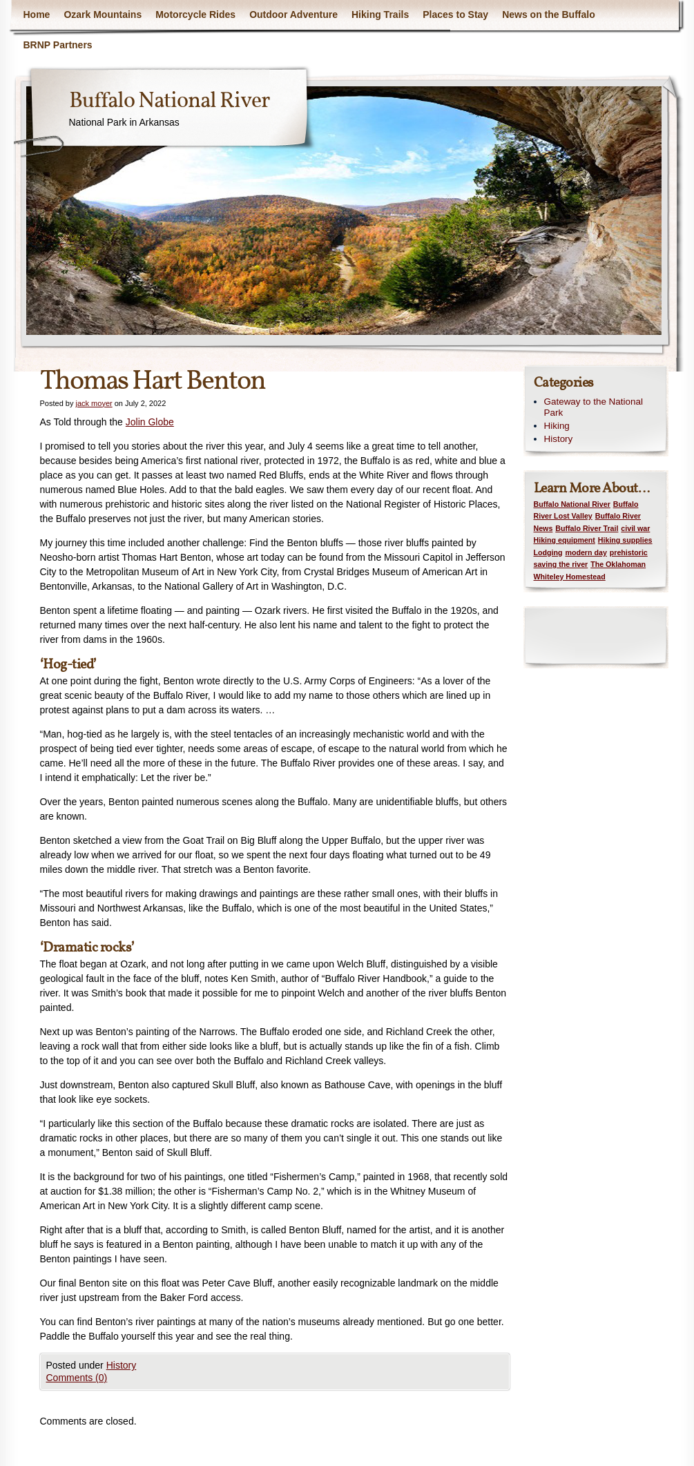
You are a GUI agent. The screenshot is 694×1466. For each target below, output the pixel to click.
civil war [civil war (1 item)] (635, 528)
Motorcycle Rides (195, 14)
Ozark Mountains (103, 14)
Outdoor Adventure (293, 14)
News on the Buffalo (548, 14)
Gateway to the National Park (593, 407)
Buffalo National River (169, 101)
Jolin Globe (150, 421)
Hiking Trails (380, 14)
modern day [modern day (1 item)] (585, 552)
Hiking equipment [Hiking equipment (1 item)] (564, 540)
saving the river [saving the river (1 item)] (561, 564)
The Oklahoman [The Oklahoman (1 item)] (618, 564)
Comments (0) (77, 1377)
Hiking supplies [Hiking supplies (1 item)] (625, 540)
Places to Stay (455, 14)
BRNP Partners (58, 44)
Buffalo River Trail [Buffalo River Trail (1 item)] (586, 528)
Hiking (557, 426)
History (121, 1365)
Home (36, 14)
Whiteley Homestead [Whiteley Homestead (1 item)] (570, 576)
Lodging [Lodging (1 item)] (548, 552)
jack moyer (93, 403)
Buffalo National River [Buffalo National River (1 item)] (572, 504)
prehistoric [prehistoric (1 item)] (629, 552)
